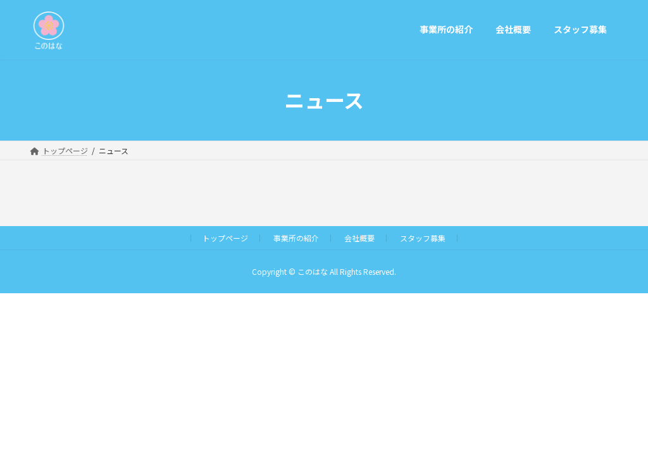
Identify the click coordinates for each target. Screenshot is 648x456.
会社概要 (359, 237)
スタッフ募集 (423, 237)
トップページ (225, 237)
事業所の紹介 (296, 237)
